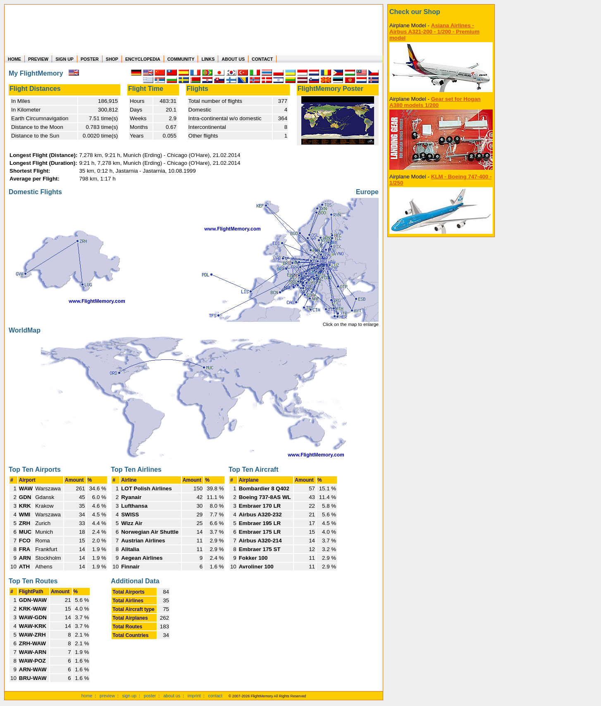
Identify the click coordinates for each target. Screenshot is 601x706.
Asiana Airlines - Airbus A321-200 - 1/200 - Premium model (434, 31)
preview (107, 695)
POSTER (90, 59)
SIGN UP (64, 59)
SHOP (112, 59)
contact (215, 695)
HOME (14, 59)
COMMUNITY (181, 59)
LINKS (208, 59)
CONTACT (262, 59)
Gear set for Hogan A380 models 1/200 (435, 102)
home (87, 695)
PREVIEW (38, 59)
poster (150, 695)
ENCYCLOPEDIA (142, 59)
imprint (194, 695)
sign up (129, 695)
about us (171, 695)
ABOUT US (233, 59)
